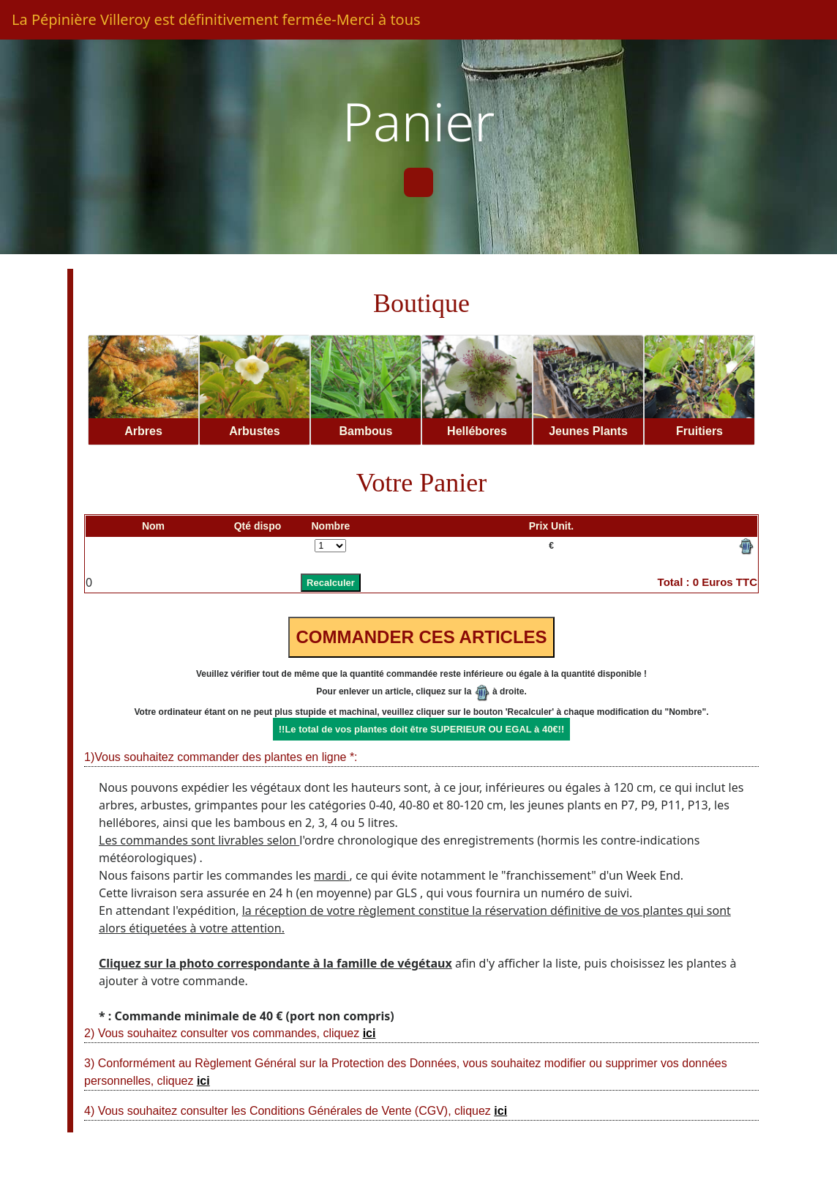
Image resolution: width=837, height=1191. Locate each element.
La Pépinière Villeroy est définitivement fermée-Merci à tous (216, 19)
